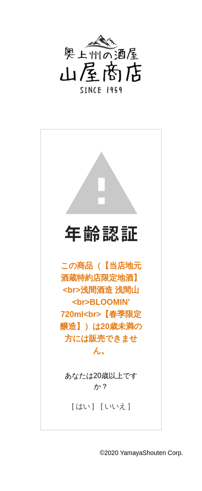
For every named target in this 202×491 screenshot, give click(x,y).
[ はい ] (83, 406)
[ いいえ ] (115, 406)
